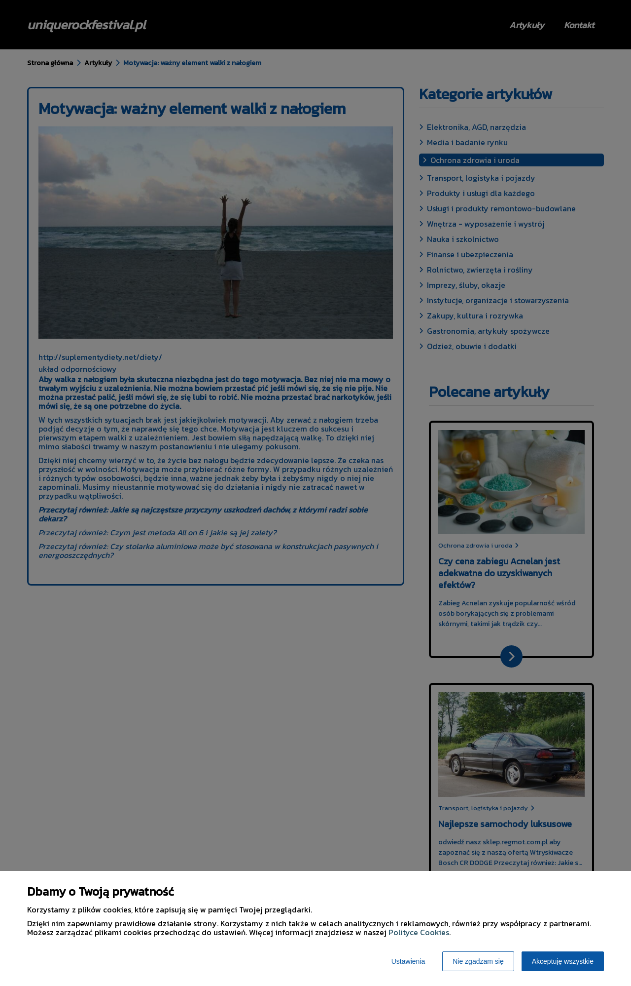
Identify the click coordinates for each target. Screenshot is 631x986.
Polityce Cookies (418, 932)
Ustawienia (408, 961)
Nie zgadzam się (478, 961)
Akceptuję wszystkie (563, 961)
